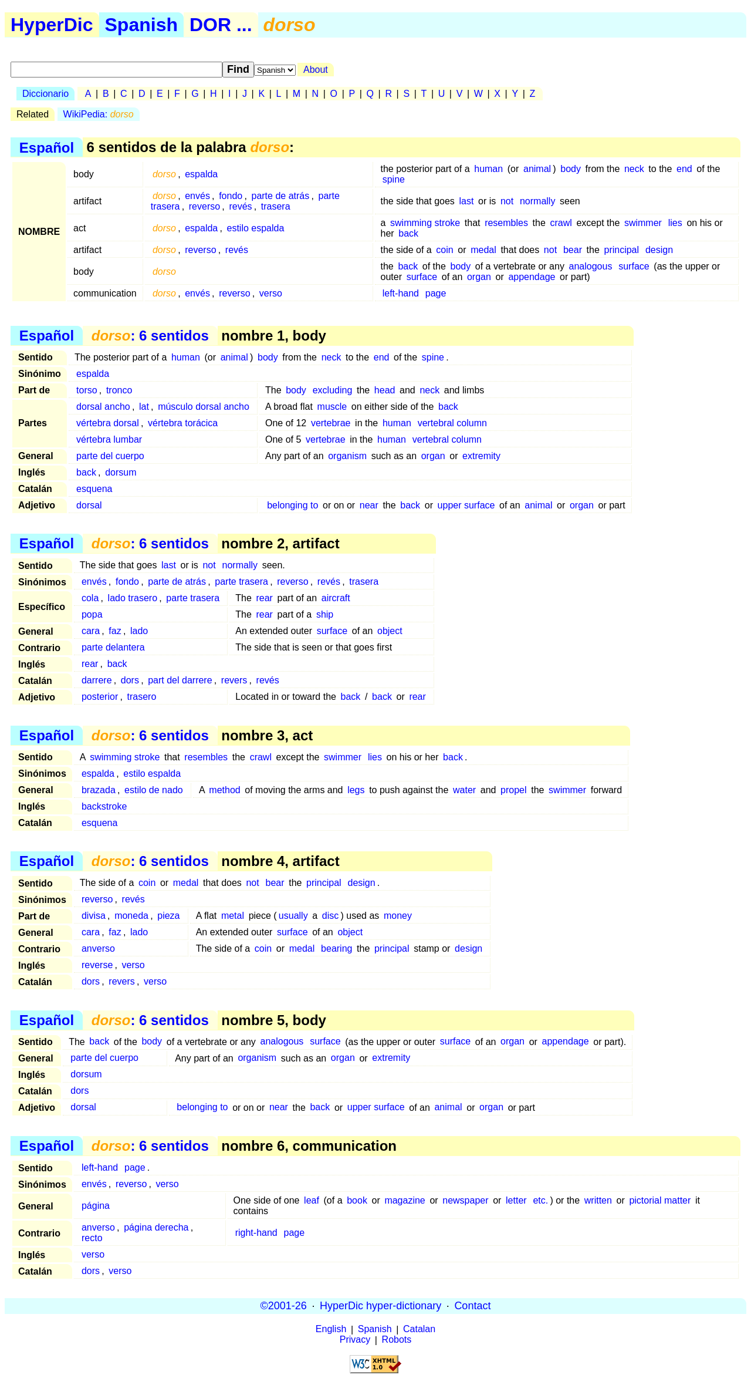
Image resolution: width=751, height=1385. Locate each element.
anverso (98, 948)
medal (483, 250)
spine (394, 179)
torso (86, 390)
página (96, 1206)
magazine (404, 1200)
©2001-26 (284, 1306)
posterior (100, 697)
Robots (397, 1340)
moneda (131, 916)
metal (232, 916)
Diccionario (45, 94)
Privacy (355, 1340)
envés (197, 196)
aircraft (336, 598)
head (384, 390)
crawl (560, 223)
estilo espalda (256, 228)
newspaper (465, 1200)
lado (139, 631)
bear (572, 250)
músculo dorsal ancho (203, 407)
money (398, 916)
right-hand (256, 1233)
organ (479, 277)
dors (130, 680)
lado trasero (133, 598)
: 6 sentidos (150, 335)
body (570, 169)
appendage (531, 277)
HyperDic (52, 24)
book (357, 1200)
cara (91, 631)
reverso (204, 206)
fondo (230, 196)
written (598, 1200)
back (408, 233)
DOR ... (221, 24)
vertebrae (331, 423)
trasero (141, 697)
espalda (201, 174)
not (506, 201)
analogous (591, 266)
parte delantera (113, 647)
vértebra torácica (183, 423)
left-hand (401, 293)
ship (324, 614)
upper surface (466, 505)
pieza (168, 916)
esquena (94, 489)
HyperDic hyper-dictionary (380, 1306)
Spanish (141, 24)
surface (633, 266)
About (315, 70)
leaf (311, 1200)
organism (347, 456)
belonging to (292, 505)
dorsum (120, 472)
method (224, 790)
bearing (336, 948)
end (684, 169)
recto (92, 1238)
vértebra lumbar (109, 439)
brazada (99, 790)
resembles (506, 223)
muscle (332, 407)
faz (115, 631)
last (466, 201)
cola (90, 598)
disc (330, 916)
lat (144, 407)
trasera (275, 206)
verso (270, 293)
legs (355, 790)
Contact (472, 1306)
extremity (481, 456)
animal (537, 169)
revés (240, 206)
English (331, 1330)
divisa (94, 916)
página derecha (156, 1227)
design (659, 250)
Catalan (419, 1330)
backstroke (104, 806)
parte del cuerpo (110, 456)
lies (675, 223)
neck (634, 169)
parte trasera (241, 582)
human (488, 169)
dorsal (89, 505)
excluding (333, 390)
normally (537, 201)
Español (46, 147)
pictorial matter (660, 1200)
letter (516, 1200)
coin (444, 250)
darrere (97, 680)
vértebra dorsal (107, 423)
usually (293, 916)
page (435, 293)
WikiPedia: (98, 114)
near (369, 505)
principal (621, 250)
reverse (97, 965)
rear (264, 598)
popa (92, 614)
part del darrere (180, 680)
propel (513, 790)
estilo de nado (153, 790)
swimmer (643, 223)
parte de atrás (280, 196)
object (389, 631)
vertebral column (452, 423)
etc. (540, 1200)
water (464, 790)
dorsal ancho (103, 407)
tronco (119, 390)
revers (234, 680)
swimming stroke (425, 223)
